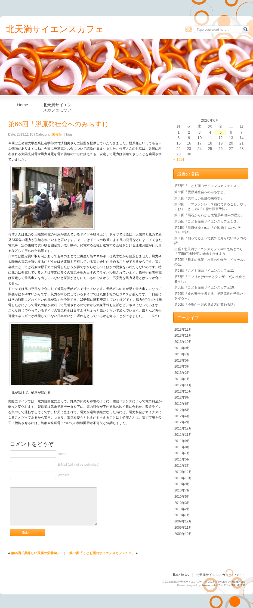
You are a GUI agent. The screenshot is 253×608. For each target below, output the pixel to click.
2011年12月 (183, 428)
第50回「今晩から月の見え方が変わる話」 (205, 304)
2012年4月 (182, 416)
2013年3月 (182, 366)
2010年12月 (183, 472)
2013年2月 (182, 373)
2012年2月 (182, 422)
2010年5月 (182, 497)
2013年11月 (183, 335)
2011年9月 (182, 441)
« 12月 (178, 159)
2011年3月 (182, 466)
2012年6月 (182, 404)
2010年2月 (182, 509)
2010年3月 (182, 503)
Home (22, 104)
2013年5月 (182, 360)
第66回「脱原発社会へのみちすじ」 (200, 192)
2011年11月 (183, 435)
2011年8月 (182, 447)
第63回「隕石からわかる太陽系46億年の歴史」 (209, 215)
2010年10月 (183, 478)
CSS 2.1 (223, 585)
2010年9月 (182, 484)
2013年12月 (183, 329)
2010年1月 (182, 515)
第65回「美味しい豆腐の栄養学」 (35, 553)
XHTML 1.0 (238, 585)
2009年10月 (183, 534)
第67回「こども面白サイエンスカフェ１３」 (102, 553)
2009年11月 (183, 527)
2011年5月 (182, 459)
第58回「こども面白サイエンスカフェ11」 (205, 270)
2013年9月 (182, 348)
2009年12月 (183, 521)
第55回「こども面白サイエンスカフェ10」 (205, 287)
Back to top (181, 574)
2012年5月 (182, 410)
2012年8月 (182, 397)
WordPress (238, 581)
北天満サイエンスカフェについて (57, 106)
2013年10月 (183, 342)
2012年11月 (183, 385)
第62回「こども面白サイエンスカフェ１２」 (207, 221)
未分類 (57, 134)
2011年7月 (182, 453)
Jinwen (205, 585)
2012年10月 (183, 391)
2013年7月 (182, 354)
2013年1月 (182, 379)
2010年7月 (182, 490)
